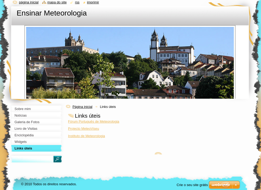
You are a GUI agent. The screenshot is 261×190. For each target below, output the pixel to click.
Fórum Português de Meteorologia (93, 121)
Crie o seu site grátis (192, 185)
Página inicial (82, 107)
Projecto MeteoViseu (83, 129)
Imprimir (93, 2)
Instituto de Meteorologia (86, 136)
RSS (77, 2)
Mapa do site (57, 2)
